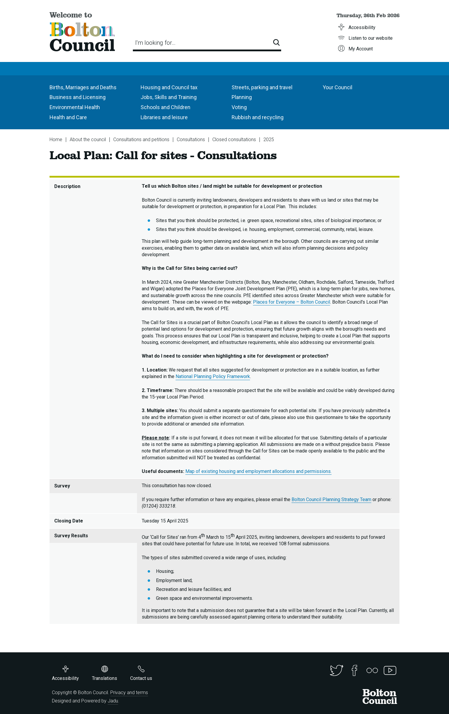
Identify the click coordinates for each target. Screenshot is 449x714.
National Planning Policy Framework (213, 376)
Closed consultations (234, 139)
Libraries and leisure (164, 117)
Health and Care (68, 117)
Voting (239, 107)
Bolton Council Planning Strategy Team (331, 499)
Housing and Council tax (169, 87)
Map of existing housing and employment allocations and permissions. (258, 471)
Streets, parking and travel (262, 87)
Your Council (337, 87)
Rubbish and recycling (258, 117)
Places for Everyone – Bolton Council (291, 302)
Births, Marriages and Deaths (83, 87)
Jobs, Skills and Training (169, 97)
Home (56, 139)
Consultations (191, 139)
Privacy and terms (129, 692)
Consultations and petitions (141, 139)
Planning (242, 97)
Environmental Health (75, 107)
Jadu (113, 701)
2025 (268, 139)
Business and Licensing (78, 97)
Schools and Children (165, 107)
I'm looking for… (155, 42)
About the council (88, 139)
